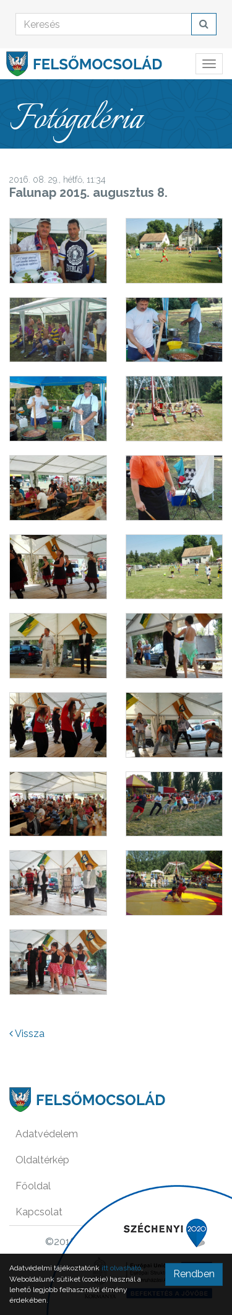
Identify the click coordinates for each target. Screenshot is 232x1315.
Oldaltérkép (42, 1160)
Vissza (27, 1033)
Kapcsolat (38, 1212)
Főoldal (33, 1186)
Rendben (194, 1274)
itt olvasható (121, 1268)
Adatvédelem (46, 1134)
